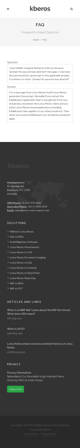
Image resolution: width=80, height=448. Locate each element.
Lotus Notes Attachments (24, 247)
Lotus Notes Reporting (23, 278)
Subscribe (15, 389)
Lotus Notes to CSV (21, 252)
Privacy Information (19, 372)
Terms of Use (30, 434)
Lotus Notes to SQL (21, 262)
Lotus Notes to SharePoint (25, 272)
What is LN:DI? (16, 328)
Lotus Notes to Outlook (23, 267)
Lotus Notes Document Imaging (28, 257)
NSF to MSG (16, 283)
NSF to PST (16, 288)
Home (36, 39)
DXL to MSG (17, 236)
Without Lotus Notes (22, 231)
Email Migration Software (24, 241)
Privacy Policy (48, 434)
